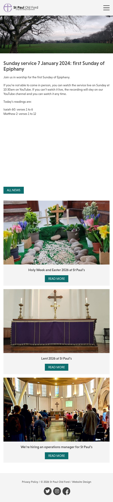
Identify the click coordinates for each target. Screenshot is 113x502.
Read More (56, 278)
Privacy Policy (30, 481)
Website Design (81, 481)
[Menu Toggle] (106, 7)
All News (13, 190)
